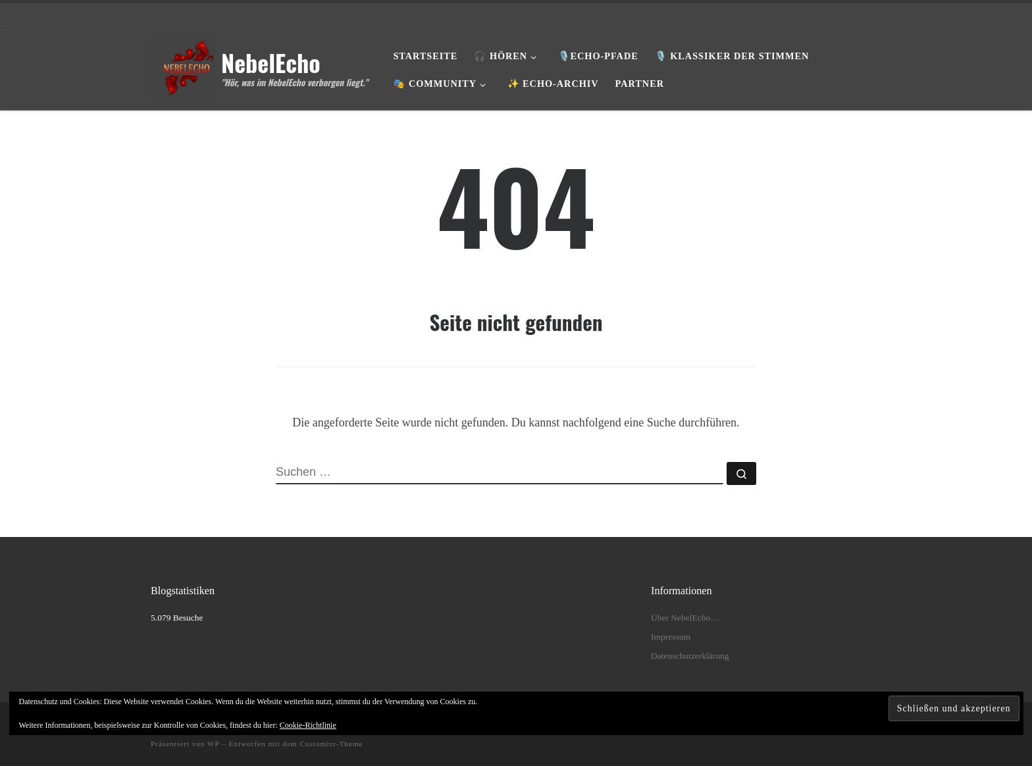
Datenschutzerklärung (690, 656)
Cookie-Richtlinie (308, 725)
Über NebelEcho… (685, 618)
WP (213, 744)
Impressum (670, 637)
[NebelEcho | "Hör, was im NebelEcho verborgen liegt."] (184, 66)
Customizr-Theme (331, 744)
